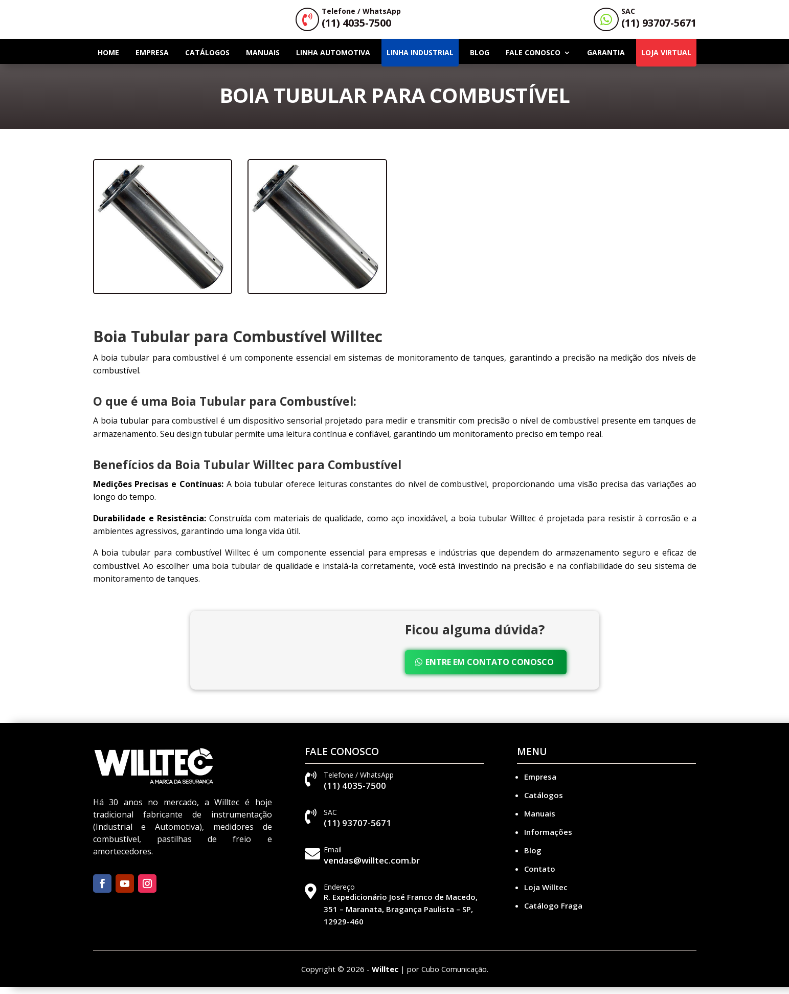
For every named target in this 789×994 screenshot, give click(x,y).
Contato (539, 876)
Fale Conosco (533, 59)
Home (108, 59)
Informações (548, 839)
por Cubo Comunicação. (447, 976)
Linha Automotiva (333, 59)
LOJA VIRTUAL (666, 59)
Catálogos (207, 59)
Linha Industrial (420, 59)
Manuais (263, 59)
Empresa (152, 59)
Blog (479, 59)
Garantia (606, 59)
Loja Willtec (546, 894)
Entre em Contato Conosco (489, 669)
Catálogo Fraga (553, 913)
